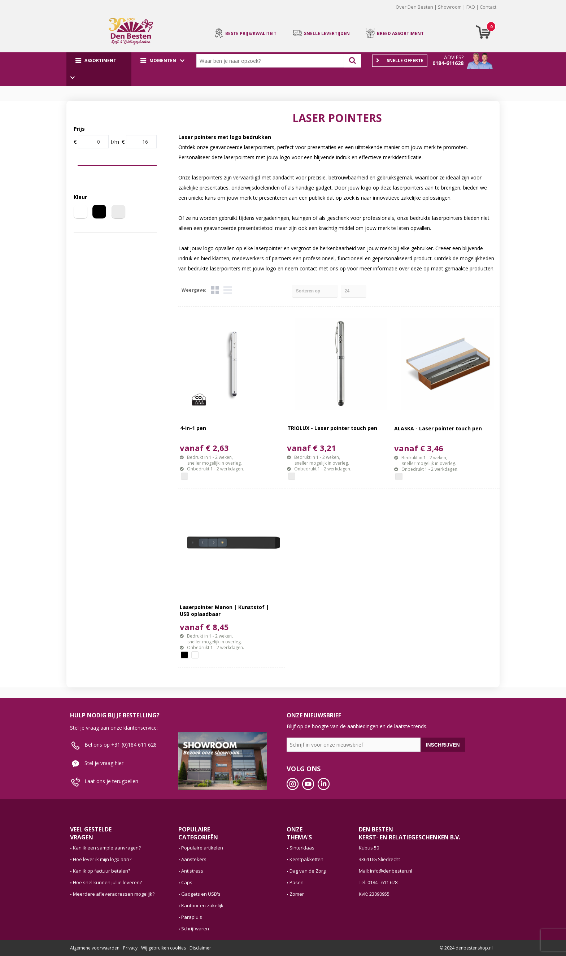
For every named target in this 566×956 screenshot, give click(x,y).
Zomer (296, 894)
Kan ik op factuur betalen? (101, 871)
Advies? (453, 57)
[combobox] (271, 61)
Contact (488, 7)
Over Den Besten (414, 7)
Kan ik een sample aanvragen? (107, 847)
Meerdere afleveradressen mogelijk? (113, 894)
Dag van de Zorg (307, 871)
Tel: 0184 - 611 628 (378, 882)
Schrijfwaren (195, 928)
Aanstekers (193, 859)
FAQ (470, 7)
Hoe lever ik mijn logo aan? (102, 859)
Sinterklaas (301, 847)
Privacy (130, 948)
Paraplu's (191, 917)
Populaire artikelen (202, 847)
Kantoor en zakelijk (202, 905)
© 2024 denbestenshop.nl (466, 948)
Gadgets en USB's (201, 894)
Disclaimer (200, 948)
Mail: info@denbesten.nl (385, 871)
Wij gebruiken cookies (163, 948)
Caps (186, 882)
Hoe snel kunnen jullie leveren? (107, 882)
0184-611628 (447, 63)
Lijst (227, 290)
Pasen (296, 882)
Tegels (215, 290)
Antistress (192, 871)
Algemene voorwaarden (94, 948)
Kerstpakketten (306, 859)
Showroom (450, 7)
